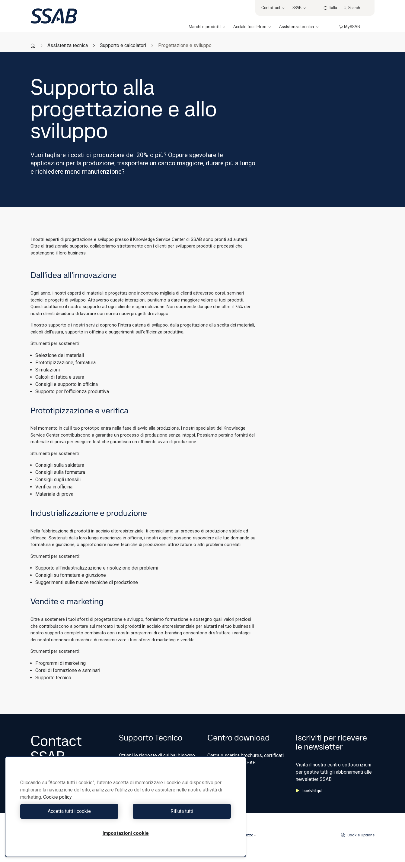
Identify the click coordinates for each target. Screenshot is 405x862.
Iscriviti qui (309, 790)
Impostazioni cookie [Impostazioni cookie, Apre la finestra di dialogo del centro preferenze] (126, 833)
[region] (125, 806)
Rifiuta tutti (179, 811)
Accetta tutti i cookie (71, 811)
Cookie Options (358, 834)
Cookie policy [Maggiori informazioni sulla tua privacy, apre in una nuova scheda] (57, 797)
